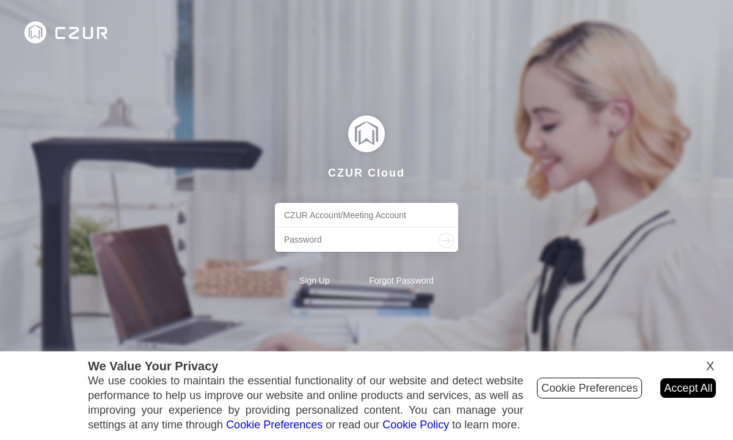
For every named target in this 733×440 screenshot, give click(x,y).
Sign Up (314, 280)
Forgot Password (401, 280)
